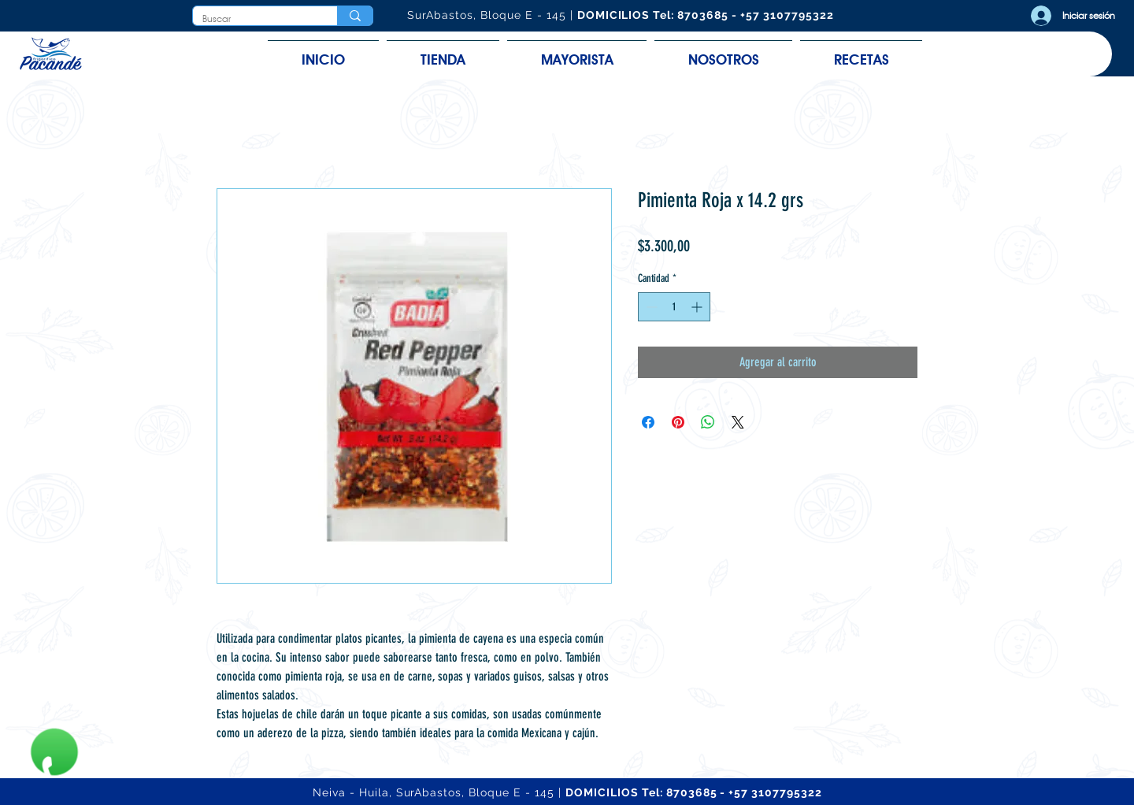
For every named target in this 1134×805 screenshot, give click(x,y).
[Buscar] (253, 19)
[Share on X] (737, 422)
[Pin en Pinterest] (678, 422)
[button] (443, 52)
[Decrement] (650, 307)
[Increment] (698, 307)
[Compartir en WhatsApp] (708, 422)
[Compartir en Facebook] (648, 422)
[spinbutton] (674, 307)
